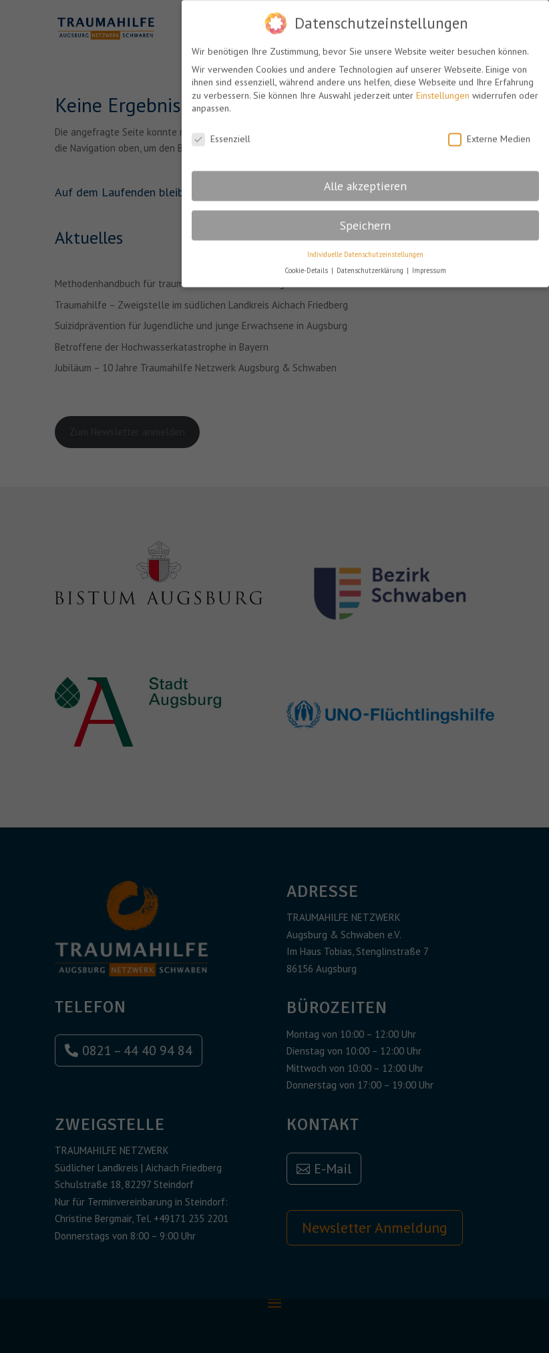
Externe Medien (489, 134)
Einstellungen (443, 91)
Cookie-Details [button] (307, 265)
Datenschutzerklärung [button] (371, 265)
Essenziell (221, 134)
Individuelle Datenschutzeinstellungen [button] (365, 249)
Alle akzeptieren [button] (365, 181)
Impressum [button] (429, 265)
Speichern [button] (365, 220)
